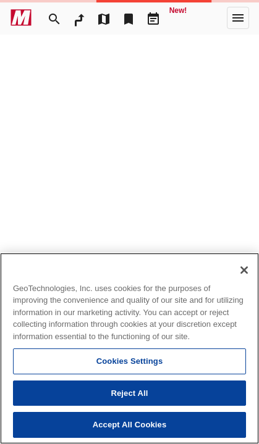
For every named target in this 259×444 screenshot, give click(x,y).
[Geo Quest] (178, 18)
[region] (129, 348)
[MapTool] (103, 18)
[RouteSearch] (79, 18)
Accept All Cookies (130, 424)
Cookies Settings (129, 361)
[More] (238, 18)
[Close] (244, 270)
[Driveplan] (153, 18)
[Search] (54, 18)
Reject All (129, 393)
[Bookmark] (128, 18)
